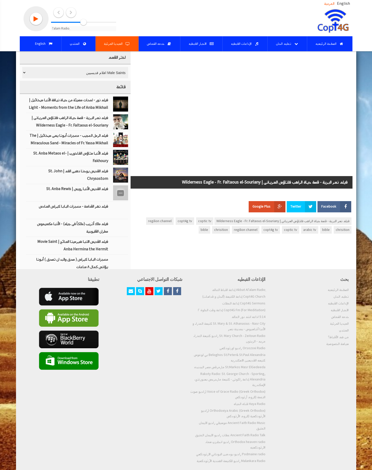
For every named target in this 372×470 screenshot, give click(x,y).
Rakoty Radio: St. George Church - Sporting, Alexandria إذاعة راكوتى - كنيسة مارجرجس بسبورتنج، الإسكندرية (229, 379)
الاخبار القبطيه (340, 310)
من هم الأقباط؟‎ (338, 337)
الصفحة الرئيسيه (338, 290)
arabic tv (309, 230)
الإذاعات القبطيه (338, 303)
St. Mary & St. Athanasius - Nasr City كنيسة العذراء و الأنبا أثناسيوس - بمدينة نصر (228, 326)
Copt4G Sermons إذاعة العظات (243, 303)
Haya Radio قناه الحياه (249, 404)
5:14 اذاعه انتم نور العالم (248, 317)
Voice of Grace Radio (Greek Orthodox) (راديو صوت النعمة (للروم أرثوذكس (227, 394)
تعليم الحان (341, 296)
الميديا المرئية (339, 323)
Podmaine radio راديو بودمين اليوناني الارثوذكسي (230, 454)
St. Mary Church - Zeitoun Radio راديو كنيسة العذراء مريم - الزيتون (229, 339)
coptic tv (204, 221)
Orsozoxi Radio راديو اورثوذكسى (242, 348)
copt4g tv (185, 221)
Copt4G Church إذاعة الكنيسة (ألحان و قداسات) (233, 296)
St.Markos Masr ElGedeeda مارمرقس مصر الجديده (229, 367)
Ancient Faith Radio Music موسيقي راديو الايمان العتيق (232, 426)
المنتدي (344, 330)
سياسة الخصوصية (337, 344)
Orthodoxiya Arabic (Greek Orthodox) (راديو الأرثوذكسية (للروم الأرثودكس (233, 413)
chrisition (342, 230)
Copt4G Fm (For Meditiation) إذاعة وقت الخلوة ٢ (231, 310)
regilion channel (160, 221)
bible (326, 230)
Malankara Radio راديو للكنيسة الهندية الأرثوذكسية (231, 461)
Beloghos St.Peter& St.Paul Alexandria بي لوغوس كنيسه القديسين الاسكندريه (229, 358)
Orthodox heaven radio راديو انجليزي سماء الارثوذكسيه (235, 445)
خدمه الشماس (340, 317)
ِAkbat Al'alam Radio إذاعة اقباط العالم (238, 290)
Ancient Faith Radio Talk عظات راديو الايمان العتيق (230, 435)
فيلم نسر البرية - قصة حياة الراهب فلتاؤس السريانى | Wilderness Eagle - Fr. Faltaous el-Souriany (282, 221)
